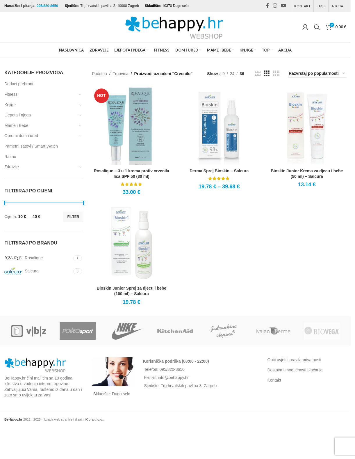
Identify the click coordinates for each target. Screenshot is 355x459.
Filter (73, 217)
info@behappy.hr (173, 377)
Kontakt (274, 380)
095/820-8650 (48, 6)
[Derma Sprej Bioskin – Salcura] (219, 126)
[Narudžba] (317, 74)
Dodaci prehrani (18, 83)
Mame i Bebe (16, 125)
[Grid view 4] (276, 73)
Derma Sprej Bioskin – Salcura (219, 171)
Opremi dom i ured (21, 135)
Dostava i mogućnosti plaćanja (295, 370)
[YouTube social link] (283, 5)
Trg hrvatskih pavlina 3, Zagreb (189, 385)
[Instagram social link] (275, 5)
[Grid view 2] (258, 73)
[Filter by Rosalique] (38, 258)
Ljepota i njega (17, 115)
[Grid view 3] (267, 73)
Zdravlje (11, 166)
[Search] (317, 27)
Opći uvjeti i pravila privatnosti (294, 359)
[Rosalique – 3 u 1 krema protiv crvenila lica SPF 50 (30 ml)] (131, 126)
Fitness (10, 94)
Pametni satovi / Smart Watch (31, 146)
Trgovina (121, 73)
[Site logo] (175, 26)
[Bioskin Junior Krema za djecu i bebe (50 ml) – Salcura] (307, 126)
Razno (10, 156)
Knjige (10, 104)
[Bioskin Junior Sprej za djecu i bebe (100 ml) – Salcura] (131, 243)
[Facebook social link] (267, 5)
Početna (99, 73)
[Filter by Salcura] (38, 271)
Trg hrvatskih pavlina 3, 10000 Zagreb (109, 6)
